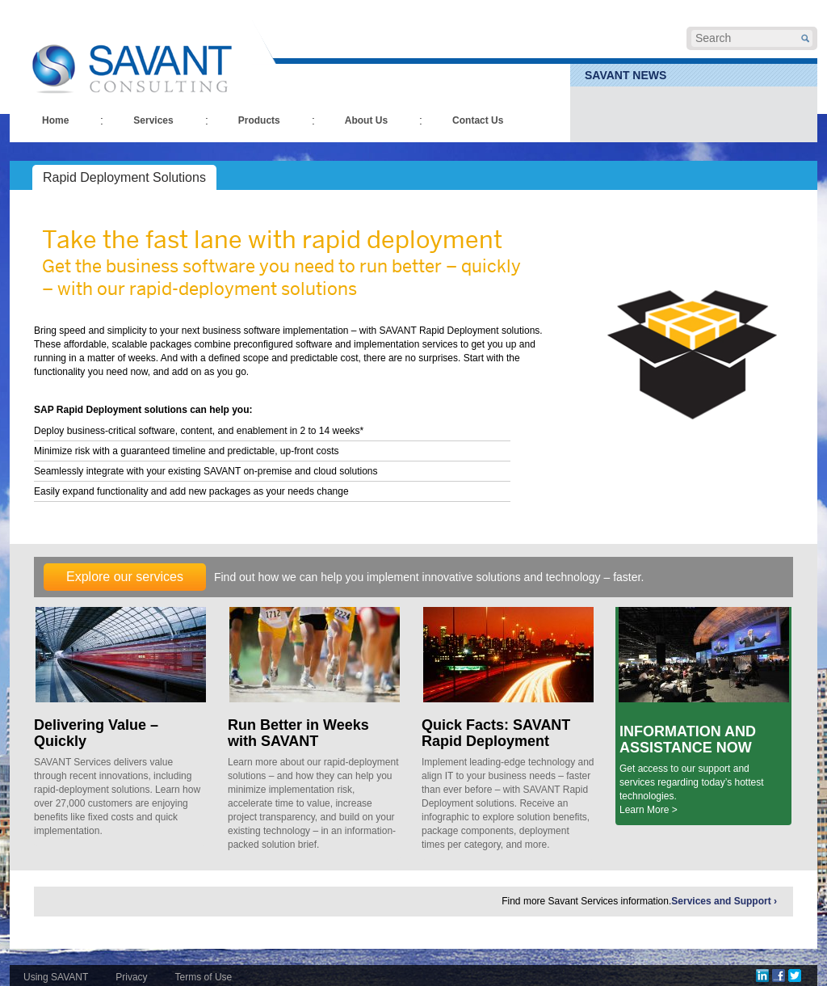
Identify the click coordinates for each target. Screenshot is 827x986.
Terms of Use (204, 977)
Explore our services (124, 577)
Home (55, 120)
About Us (366, 120)
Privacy (131, 977)
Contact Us (477, 120)
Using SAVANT (55, 977)
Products (259, 120)
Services (153, 120)
